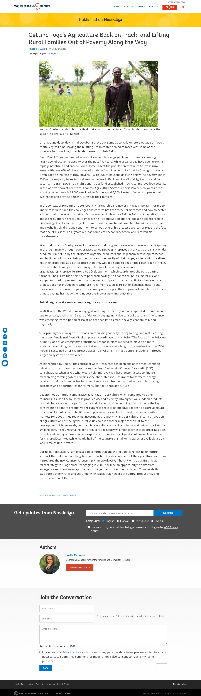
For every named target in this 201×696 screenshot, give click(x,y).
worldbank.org (176, 2)
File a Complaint (180, 684)
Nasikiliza (113, 20)
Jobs (59, 684)
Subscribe (168, 513)
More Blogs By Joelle (80, 567)
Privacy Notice (71, 652)
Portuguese (142, 521)
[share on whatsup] (5, 355)
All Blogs (128, 7)
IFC (52, 693)
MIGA (58, 693)
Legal (16, 684)
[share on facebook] (5, 336)
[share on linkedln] (5, 349)
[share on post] (5, 343)
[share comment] (5, 363)
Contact (153, 7)
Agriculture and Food (50, 495)
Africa (73, 495)
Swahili (159, 521)
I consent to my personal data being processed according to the (134, 529)
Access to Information (45, 684)
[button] (183, 7)
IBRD (40, 693)
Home (116, 7)
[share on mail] (5, 330)
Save (45, 668)
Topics (141, 7)
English (43, 53)
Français (52, 53)
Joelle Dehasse (37, 49)
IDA (46, 693)
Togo (66, 495)
